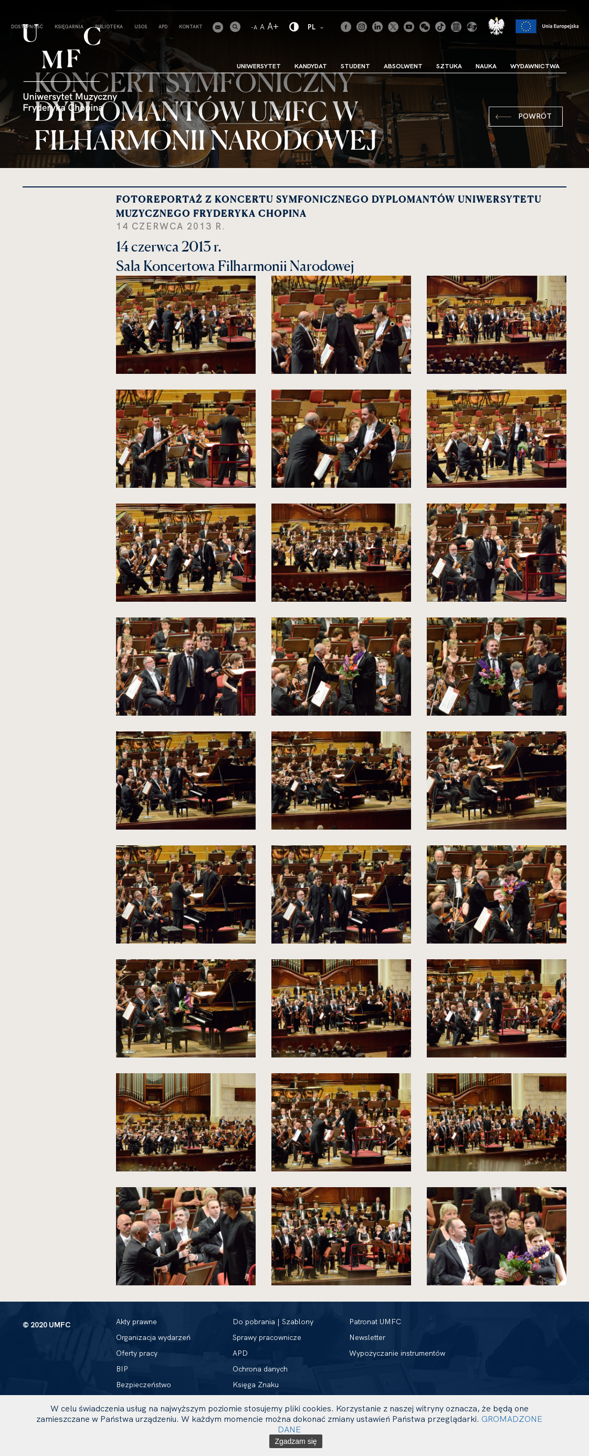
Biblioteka (109, 26)
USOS (140, 26)
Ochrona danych (260, 1369)
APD (163, 26)
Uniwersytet (259, 66)
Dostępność (27, 26)
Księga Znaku (256, 1384)
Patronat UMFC (375, 1321)
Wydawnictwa (535, 66)
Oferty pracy (136, 1353)
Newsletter (367, 1337)
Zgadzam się (296, 1441)
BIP (122, 1369)
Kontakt (191, 26)
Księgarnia (69, 26)
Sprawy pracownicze (267, 1337)
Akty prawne (136, 1321)
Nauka (486, 66)
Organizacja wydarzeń (153, 1337)
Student (355, 66)
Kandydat (310, 66)
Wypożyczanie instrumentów (397, 1353)
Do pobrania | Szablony (273, 1321)
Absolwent (403, 66)
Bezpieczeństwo (143, 1384)
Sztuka (449, 66)
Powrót (535, 116)
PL (316, 26)
